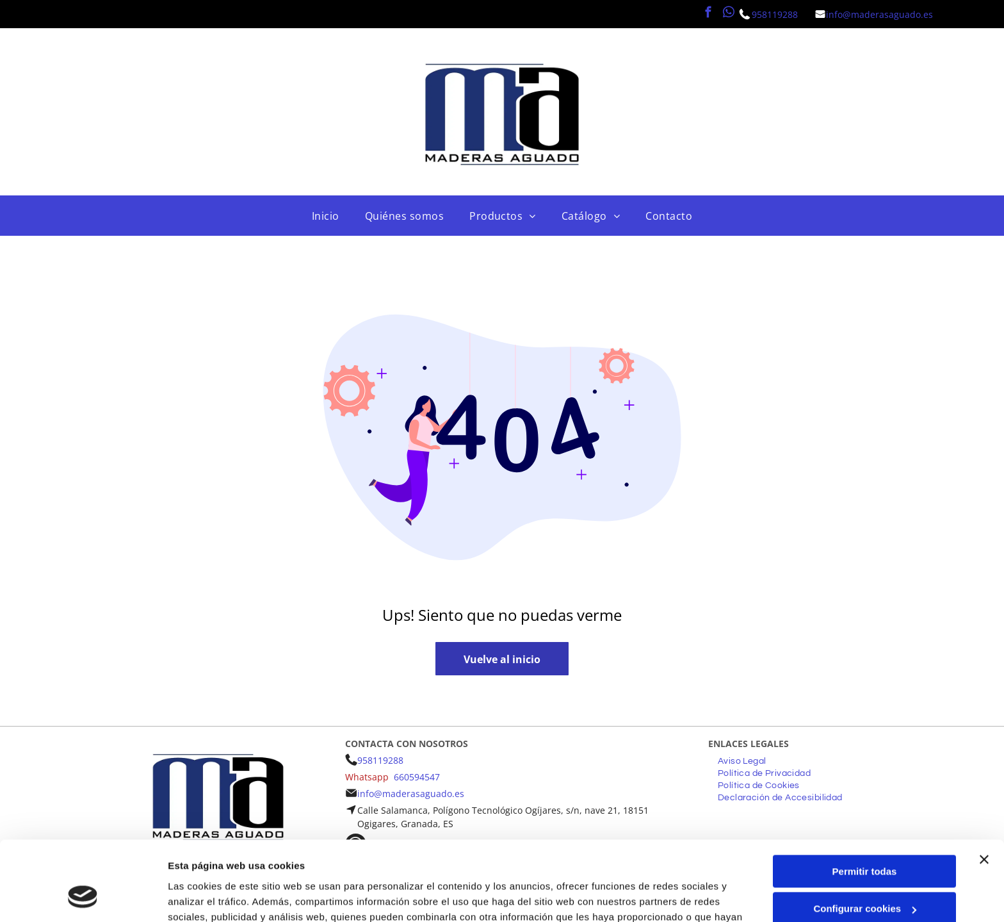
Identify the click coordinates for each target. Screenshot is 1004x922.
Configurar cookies (864, 837)
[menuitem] (325, 216)
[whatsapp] (729, 14)
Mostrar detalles (205, 896)
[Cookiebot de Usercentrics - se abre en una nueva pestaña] (83, 897)
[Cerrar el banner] (984, 788)
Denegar (864, 874)
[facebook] (708, 14)
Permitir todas (864, 799)
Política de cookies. (492, 861)
